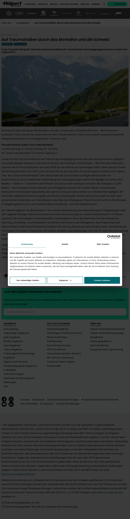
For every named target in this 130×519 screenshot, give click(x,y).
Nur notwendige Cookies (28, 280)
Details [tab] (65, 244)
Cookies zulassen (102, 280)
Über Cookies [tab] (103, 244)
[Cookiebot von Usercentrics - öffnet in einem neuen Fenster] (109, 237)
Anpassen (65, 280)
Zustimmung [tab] (27, 244)
